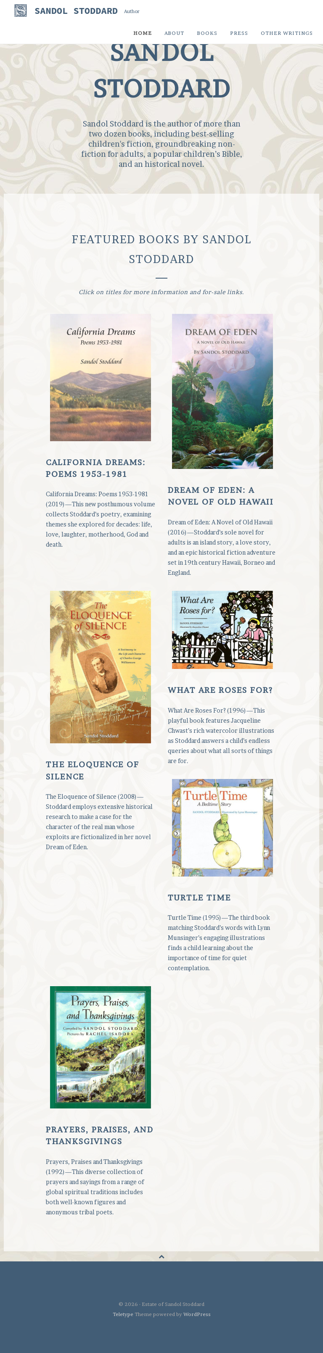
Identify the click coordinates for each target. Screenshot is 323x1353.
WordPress (197, 1314)
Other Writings (287, 33)
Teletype (123, 1314)
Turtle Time (199, 898)
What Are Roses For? (220, 690)
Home (142, 33)
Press (239, 33)
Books (207, 33)
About (174, 33)
